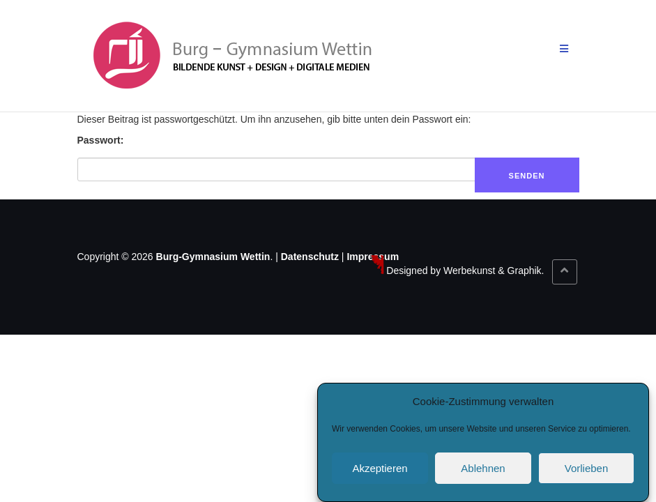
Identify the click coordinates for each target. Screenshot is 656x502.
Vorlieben (587, 470)
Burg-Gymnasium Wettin (213, 256)
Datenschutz (310, 256)
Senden (527, 176)
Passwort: (100, 140)
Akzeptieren (379, 470)
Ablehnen (483, 470)
